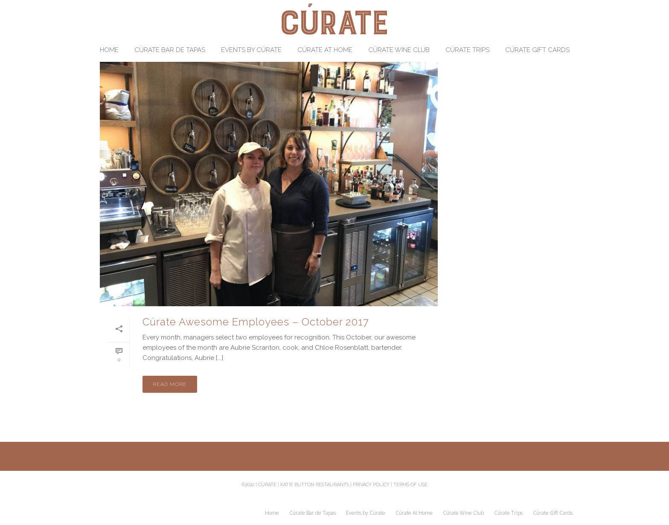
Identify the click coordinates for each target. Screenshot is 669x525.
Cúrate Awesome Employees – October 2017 (256, 322)
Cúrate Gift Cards (537, 50)
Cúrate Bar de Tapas (169, 50)
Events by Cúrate (251, 50)
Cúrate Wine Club (399, 50)
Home (109, 50)
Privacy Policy (371, 484)
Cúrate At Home (324, 50)
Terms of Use (410, 484)
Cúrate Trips (467, 50)
